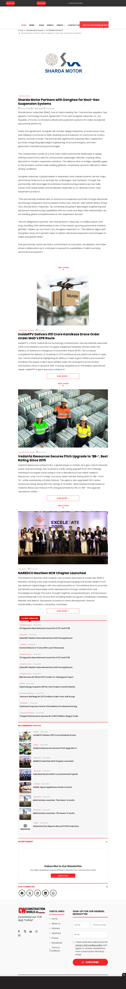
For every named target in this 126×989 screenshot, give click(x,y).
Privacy (55, 938)
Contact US (74, 25)
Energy (22, 683)
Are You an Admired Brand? (96, 25)
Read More (63, 376)
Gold (41, 25)
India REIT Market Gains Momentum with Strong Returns (46, 638)
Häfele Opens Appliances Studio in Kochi (52, 787)
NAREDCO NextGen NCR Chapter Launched (53, 761)
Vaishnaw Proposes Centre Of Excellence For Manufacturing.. (48, 706)
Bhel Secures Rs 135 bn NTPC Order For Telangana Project (46, 677)
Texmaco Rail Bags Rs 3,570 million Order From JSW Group (47, 696)
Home (23, 25)
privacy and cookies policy (88, 945)
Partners (56, 928)
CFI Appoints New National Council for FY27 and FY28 (44, 628)
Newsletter (57, 942)
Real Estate (22, 569)
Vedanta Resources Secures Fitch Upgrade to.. (55, 748)
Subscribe (41, 3)
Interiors (23, 644)
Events (50, 25)
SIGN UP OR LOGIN (74, 3)
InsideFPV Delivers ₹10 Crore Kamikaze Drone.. (55, 735)
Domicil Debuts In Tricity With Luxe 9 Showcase (41, 647)
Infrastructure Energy (26, 452)
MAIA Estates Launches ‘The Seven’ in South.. (54, 800)
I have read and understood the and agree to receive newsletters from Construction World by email (91, 948)
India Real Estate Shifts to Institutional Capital (55, 774)
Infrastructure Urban (26, 330)
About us (56, 923)
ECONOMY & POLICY (24, 96)
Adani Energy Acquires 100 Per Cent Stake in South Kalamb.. (47, 687)
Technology (24, 703)
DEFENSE (36, 732)
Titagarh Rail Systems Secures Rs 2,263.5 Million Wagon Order (48, 716)
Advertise (10, 3)
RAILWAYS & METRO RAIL (27, 693)
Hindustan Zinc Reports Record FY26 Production (56, 826)
